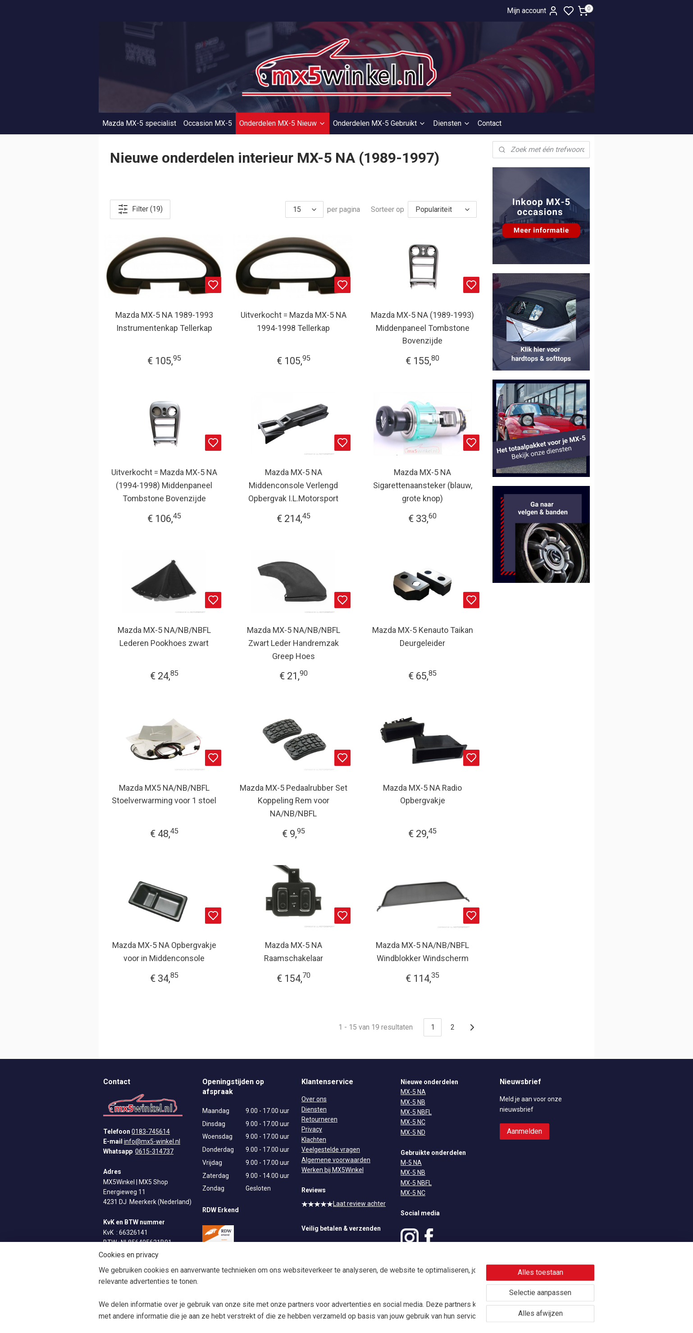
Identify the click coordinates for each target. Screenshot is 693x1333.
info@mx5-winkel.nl (152, 1141)
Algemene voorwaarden (335, 1160)
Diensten (451, 123)
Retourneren (319, 1119)
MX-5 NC (413, 1122)
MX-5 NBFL (416, 1112)
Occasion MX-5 (207, 123)
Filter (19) (140, 209)
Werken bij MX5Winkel (332, 1169)
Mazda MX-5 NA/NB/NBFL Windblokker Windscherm (422, 951)
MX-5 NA (413, 1091)
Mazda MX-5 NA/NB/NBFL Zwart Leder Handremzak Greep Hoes (293, 643)
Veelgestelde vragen (330, 1149)
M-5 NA (411, 1162)
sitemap (373, 1316)
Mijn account (533, 10)
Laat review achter (343, 1203)
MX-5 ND (413, 1132)
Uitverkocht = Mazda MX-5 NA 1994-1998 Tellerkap (293, 321)
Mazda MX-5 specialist (139, 123)
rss (390, 1316)
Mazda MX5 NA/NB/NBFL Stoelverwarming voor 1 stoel (164, 794)
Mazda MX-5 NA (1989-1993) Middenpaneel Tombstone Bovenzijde (422, 328)
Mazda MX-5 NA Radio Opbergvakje (422, 794)
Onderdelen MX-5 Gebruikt (379, 123)
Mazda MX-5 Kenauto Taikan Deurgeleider (422, 636)
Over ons (314, 1099)
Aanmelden (524, 1131)
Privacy (311, 1129)
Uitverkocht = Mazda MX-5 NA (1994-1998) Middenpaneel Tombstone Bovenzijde (164, 485)
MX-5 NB (413, 1102)
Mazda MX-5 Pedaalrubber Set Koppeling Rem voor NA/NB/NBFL (293, 801)
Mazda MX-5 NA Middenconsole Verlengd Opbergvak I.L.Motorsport (293, 485)
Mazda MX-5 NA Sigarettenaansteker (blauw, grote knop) (422, 485)
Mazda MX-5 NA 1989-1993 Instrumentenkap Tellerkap (164, 321)
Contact (490, 123)
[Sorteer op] (442, 209)
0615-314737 (154, 1151)
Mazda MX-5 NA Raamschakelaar (293, 951)
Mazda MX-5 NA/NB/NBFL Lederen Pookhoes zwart (164, 636)
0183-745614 (151, 1131)
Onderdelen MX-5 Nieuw (282, 123)
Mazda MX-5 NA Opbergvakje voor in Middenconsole (164, 951)
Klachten (313, 1139)
